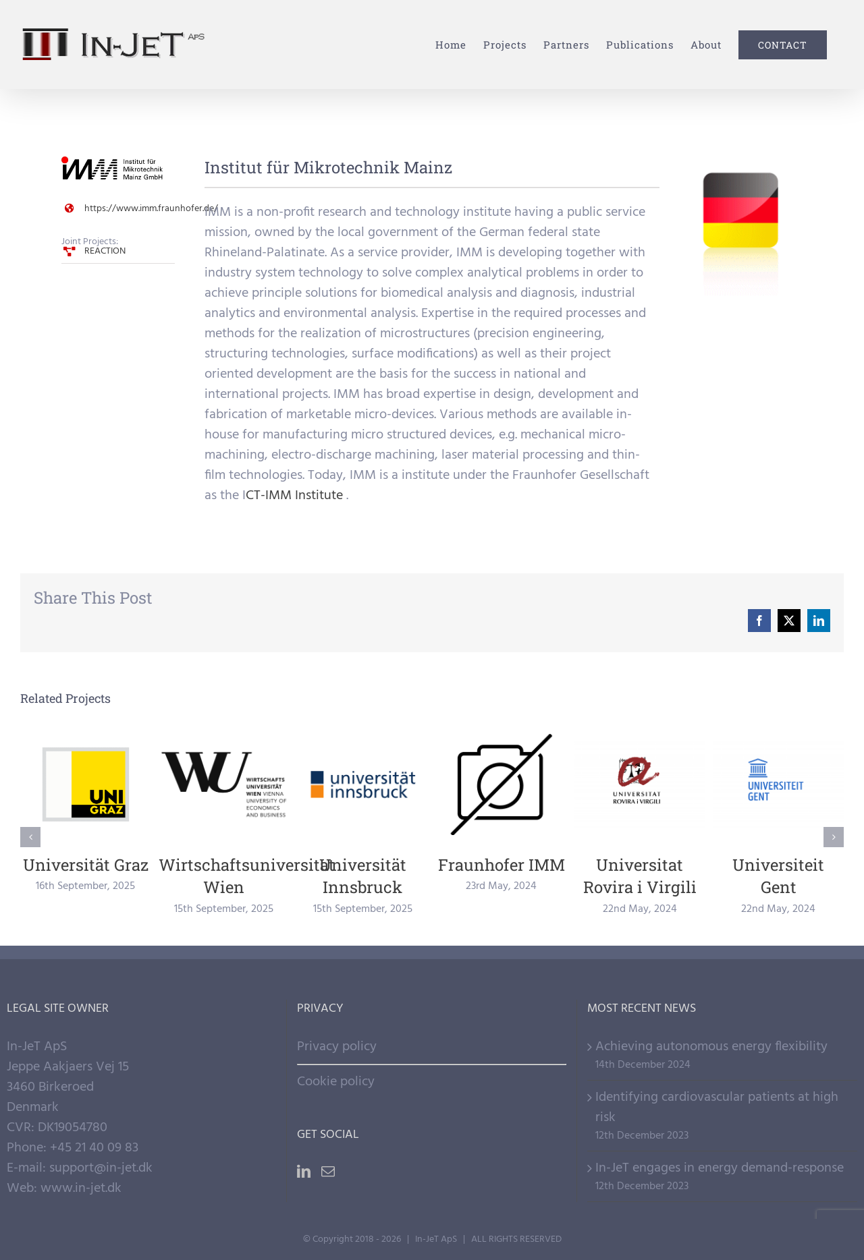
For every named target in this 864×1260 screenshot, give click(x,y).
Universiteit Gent (778, 876)
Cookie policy (336, 1082)
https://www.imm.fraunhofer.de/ (151, 209)
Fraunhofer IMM (501, 865)
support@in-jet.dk (101, 1168)
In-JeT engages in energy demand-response (719, 1168)
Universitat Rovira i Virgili (640, 876)
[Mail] (328, 1171)
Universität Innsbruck (362, 876)
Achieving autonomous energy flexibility (711, 1047)
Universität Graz (85, 865)
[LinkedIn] (303, 1171)
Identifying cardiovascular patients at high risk (716, 1107)
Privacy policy (337, 1047)
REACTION (105, 251)
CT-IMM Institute (294, 496)
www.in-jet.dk (81, 1188)
